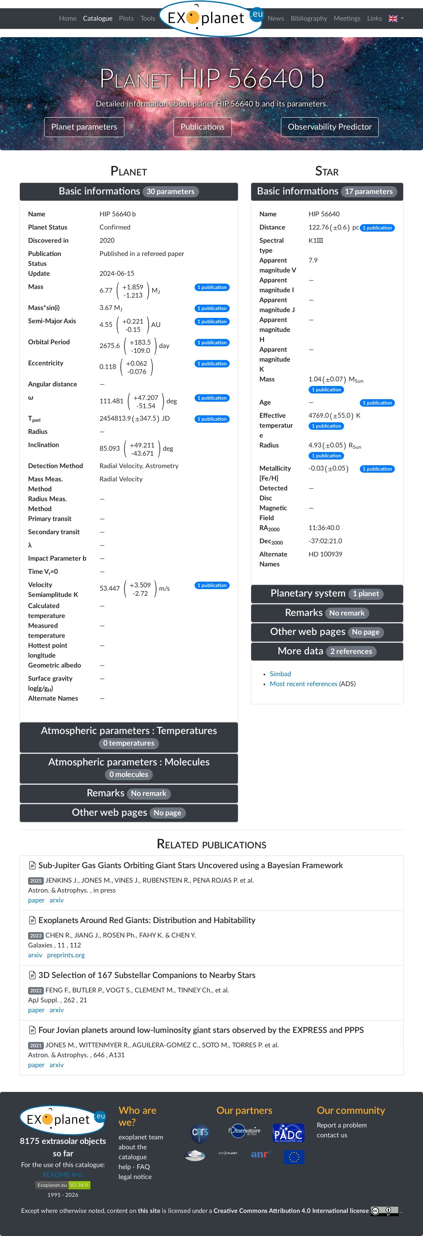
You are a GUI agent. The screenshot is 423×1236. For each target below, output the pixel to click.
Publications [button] (203, 127)
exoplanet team (141, 1137)
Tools (147, 18)
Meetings (347, 18)
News (276, 18)
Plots (126, 18)
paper (36, 900)
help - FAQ (134, 1167)
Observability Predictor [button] (330, 127)
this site (149, 1211)
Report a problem (342, 1125)
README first (63, 1175)
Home (67, 18)
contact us (332, 1135)
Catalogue (99, 17)
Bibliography (309, 18)
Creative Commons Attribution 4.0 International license (307, 1211)
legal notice (135, 1177)
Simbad (280, 674)
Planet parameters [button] (84, 127)
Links (374, 18)
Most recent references (304, 684)
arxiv (57, 900)
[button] (396, 18)
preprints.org (66, 955)
